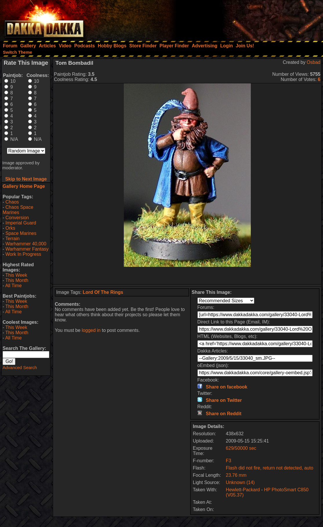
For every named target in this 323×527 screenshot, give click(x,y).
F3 (228, 460)
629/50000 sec (241, 448)
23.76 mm (236, 475)
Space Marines (21, 233)
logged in (91, 330)
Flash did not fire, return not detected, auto (269, 467)
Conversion (17, 217)
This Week (16, 275)
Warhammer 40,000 (26, 243)
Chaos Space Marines (18, 210)
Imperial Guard (21, 222)
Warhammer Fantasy (27, 249)
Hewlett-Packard (243, 489)
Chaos (12, 201)
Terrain (12, 238)
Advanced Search (20, 367)
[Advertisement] (245, 19)
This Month (16, 280)
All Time (13, 285)
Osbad (313, 62)
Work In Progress (23, 254)
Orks (10, 228)
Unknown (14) (240, 482)
